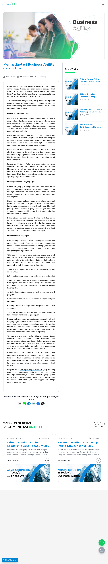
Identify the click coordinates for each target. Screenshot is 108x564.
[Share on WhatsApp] (24, 403)
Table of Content (9, 560)
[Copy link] (20, 403)
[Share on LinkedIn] (29, 403)
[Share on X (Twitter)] (43, 403)
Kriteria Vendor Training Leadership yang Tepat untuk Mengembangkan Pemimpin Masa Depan (27, 444)
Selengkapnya (28, 460)
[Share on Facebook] (38, 403)
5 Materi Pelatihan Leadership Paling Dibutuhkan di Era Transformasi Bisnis (78, 444)
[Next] (102, 424)
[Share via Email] (33, 403)
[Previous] (96, 424)
